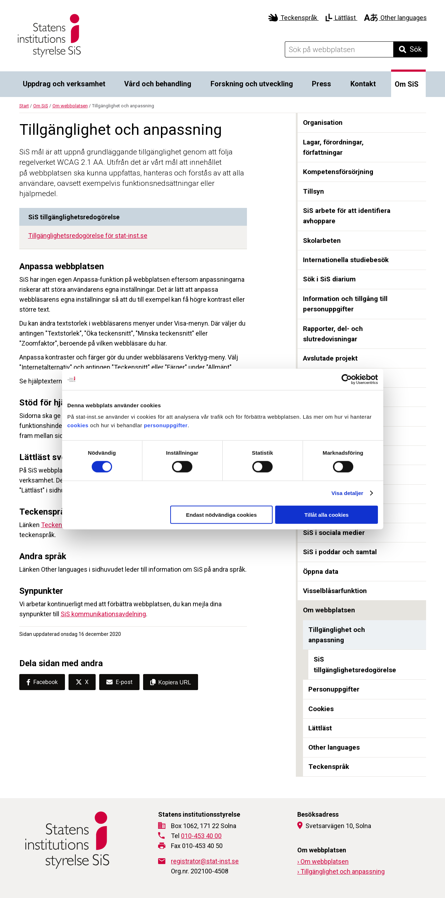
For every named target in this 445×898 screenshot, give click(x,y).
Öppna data (320, 571)
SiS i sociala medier (334, 533)
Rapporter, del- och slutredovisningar (333, 334)
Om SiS (407, 84)
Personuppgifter (333, 689)
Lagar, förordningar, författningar (333, 147)
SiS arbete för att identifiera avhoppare (346, 215)
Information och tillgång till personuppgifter (345, 304)
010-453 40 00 (201, 836)
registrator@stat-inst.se (205, 861)
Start (24, 105)
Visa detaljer (347, 493)
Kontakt (363, 84)
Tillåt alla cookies (326, 514)
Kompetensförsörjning (338, 172)
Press (321, 84)
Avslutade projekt (330, 358)
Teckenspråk (293, 17)
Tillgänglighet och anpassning (336, 635)
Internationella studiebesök (346, 260)
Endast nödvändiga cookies (221, 514)
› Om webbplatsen (323, 861)
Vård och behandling (157, 84)
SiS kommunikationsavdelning (103, 614)
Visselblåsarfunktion (335, 591)
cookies (78, 425)
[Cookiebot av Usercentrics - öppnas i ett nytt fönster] (346, 379)
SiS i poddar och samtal (340, 552)
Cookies (321, 709)
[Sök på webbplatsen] (339, 49)
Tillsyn (313, 191)
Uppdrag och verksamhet (64, 84)
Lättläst (341, 17)
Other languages (395, 17)
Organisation (323, 122)
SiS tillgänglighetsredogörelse (355, 664)
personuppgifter (166, 425)
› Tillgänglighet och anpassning (341, 871)
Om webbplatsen (70, 105)
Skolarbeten (322, 240)
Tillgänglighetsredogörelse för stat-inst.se (87, 235)
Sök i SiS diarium (329, 279)
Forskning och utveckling (252, 84)
